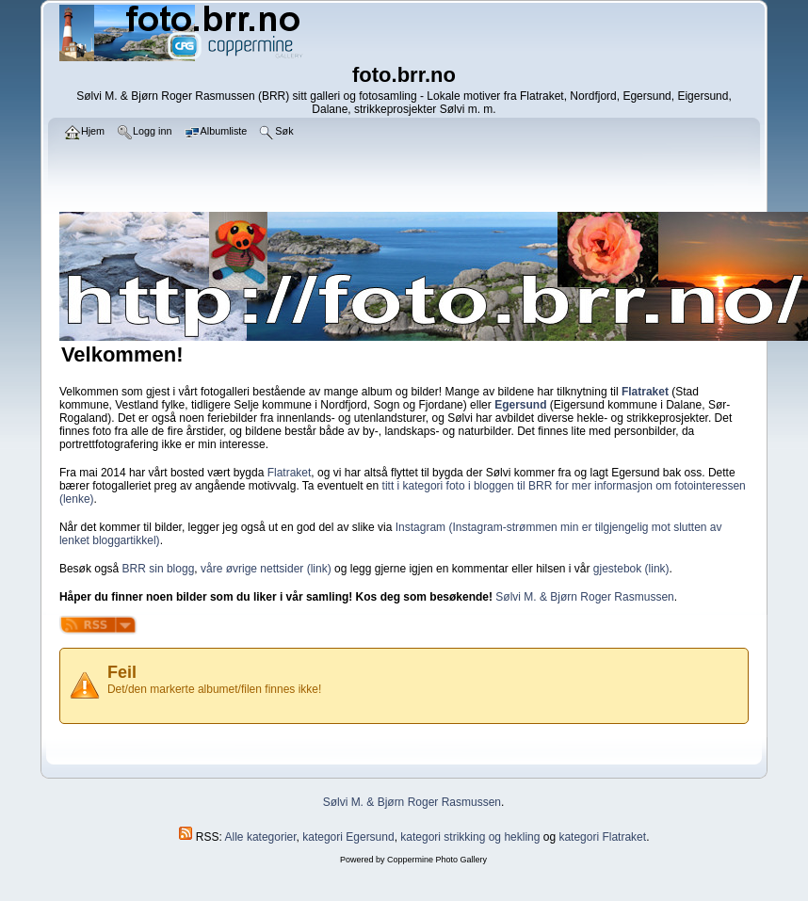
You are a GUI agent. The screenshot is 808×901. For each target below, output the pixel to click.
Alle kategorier (261, 837)
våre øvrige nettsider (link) (266, 568)
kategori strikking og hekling (470, 837)
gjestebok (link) (631, 568)
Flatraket (289, 472)
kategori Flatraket (602, 837)
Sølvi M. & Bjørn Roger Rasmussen (584, 596)
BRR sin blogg (158, 568)
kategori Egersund (348, 837)
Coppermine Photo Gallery (437, 859)
